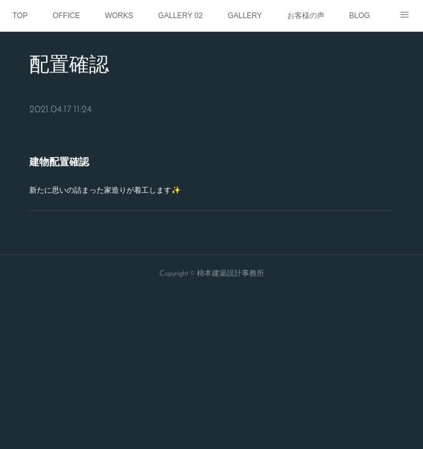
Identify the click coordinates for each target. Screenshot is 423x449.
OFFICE (66, 15)
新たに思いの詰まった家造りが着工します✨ (105, 190)
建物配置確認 (59, 162)
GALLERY (244, 15)
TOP (19, 15)
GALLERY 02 (180, 15)
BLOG (359, 15)
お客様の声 (306, 15)
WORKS (119, 15)
